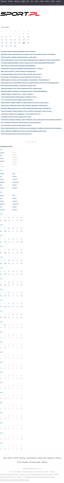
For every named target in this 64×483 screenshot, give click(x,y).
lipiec (13, 173)
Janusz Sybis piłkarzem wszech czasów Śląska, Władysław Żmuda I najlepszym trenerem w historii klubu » (30, 60)
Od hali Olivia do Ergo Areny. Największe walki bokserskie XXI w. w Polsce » (22, 68)
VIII (5, 220)
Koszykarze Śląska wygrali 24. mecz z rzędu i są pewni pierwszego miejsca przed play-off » (26, 108)
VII (1, 220)
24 (28, 43)
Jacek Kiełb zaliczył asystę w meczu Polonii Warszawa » (16, 134)
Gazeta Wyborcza (31, 458)
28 (15, 46)
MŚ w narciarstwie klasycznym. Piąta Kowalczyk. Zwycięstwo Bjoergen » (21, 122)
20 (11, 43)
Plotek (27, 1)
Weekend (10, 1)
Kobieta (42, 1)
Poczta (49, 4)
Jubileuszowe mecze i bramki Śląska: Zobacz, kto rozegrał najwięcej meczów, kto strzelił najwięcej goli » (30, 82)
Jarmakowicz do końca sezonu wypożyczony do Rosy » (16, 117)
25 (2, 46)
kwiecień (2, 161)
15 (19, 39)
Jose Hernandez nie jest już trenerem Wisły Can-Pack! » (16, 125)
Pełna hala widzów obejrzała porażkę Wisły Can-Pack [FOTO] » (18, 51)
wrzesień (14, 179)
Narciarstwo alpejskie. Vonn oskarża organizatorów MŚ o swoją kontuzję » (21, 88)
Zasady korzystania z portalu (41, 471)
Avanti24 (58, 1)
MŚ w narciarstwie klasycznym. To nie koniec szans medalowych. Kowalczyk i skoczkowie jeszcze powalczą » (31, 128)
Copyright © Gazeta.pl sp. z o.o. (31, 468)
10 (28, 36)
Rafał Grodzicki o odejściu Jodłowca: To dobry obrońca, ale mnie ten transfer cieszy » (25, 102)
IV (13, 217)
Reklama (19, 471)
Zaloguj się (58, 4)
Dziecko (47, 1)
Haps (44, 458)
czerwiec (2, 188)
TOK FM (52, 1)
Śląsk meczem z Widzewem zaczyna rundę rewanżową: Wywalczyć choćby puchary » (24, 105)
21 (15, 43)
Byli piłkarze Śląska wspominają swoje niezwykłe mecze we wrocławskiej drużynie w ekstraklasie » (28, 54)
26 (6, 46)
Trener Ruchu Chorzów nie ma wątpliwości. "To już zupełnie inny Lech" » (21, 114)
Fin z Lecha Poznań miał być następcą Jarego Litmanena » (17, 99)
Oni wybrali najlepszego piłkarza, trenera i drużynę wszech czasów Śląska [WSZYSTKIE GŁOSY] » (28, 63)
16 (23, 39)
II (4, 217)
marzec (2, 158)
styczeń (2, 152)
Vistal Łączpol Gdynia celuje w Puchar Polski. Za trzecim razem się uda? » (21, 74)
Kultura (36, 1)
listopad (14, 185)
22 (19, 43)
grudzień (14, 188)
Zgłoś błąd (52, 471)
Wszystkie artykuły (34, 462)
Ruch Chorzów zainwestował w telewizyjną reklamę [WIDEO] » (18, 65)
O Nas (10, 471)
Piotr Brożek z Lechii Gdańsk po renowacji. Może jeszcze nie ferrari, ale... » (21, 77)
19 (6, 43)
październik (15, 182)
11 (2, 39)
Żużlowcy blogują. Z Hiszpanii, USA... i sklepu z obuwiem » (17, 94)
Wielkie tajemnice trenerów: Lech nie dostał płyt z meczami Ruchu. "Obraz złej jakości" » (25, 80)
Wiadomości (17, 1)
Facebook (44, 462)
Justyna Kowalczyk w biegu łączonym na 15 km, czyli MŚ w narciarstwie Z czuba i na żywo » (26, 111)
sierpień (14, 176)
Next (32, 1)
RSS (14, 471)
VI (21, 217)
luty (1, 155)
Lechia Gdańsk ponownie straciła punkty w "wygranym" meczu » (19, 97)
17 (28, 39)
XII (21, 220)
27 (11, 46)
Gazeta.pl (4, 1)
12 (6, 39)
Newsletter (25, 462)
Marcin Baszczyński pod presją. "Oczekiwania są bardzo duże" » (19, 85)
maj (1, 185)
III (8, 217)
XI (17, 220)
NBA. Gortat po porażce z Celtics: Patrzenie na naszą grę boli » (18, 71)
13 (11, 39)
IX (9, 220)
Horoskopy (22, 458)
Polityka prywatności (27, 471)
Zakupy (40, 458)
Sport (23, 1)
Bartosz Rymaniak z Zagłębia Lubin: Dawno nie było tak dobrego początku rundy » (24, 131)
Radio (53, 4)
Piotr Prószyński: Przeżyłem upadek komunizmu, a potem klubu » (19, 57)
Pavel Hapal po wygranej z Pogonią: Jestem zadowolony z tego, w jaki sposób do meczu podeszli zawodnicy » (31, 119)
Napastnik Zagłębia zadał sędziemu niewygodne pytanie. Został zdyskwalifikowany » (24, 91)
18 (2, 43)
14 (15, 39)
